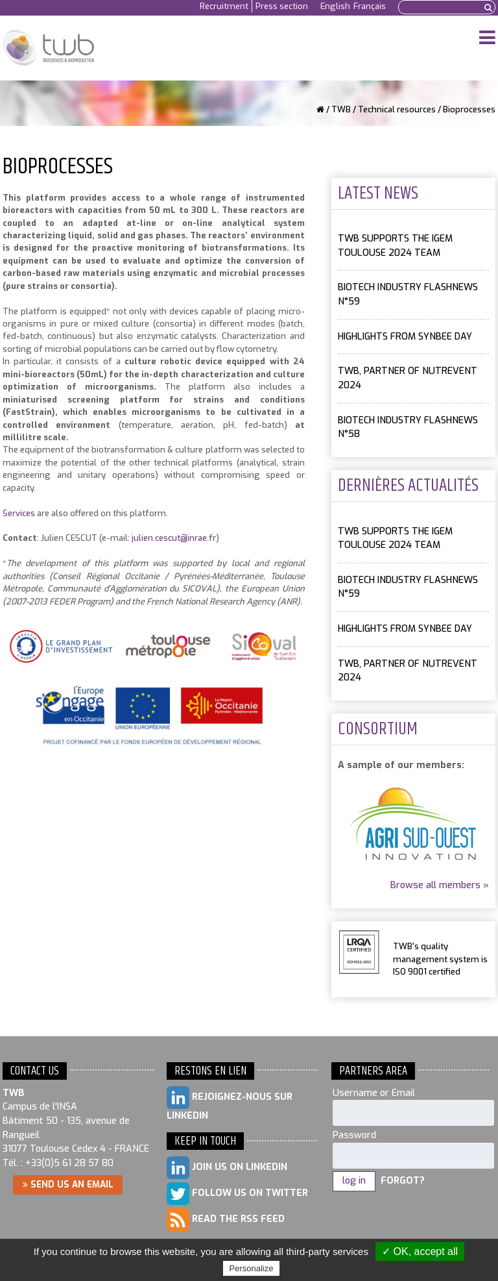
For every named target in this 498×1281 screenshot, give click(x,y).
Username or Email (374, 1093)
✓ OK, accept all (420, 1251)
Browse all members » (439, 885)
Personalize (252, 1268)
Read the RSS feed (226, 1219)
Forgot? (403, 1181)
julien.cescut (156, 537)
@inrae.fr (198, 537)
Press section (281, 6)
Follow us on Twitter (237, 1193)
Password (354, 1135)
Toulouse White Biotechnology (48, 48)
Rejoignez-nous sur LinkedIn (229, 1104)
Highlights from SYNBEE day (405, 336)
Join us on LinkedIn (227, 1167)
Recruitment (224, 6)
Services (19, 513)
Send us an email (68, 1184)
